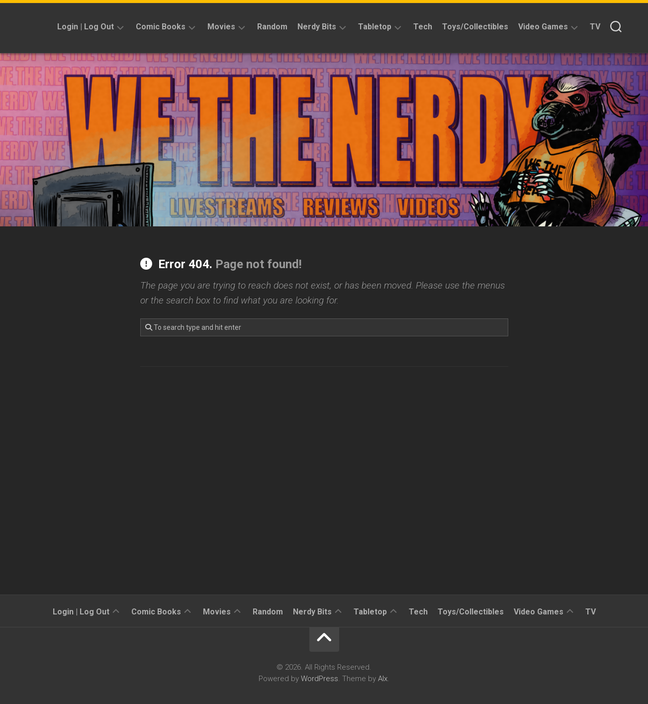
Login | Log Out (85, 26)
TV (595, 26)
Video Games (543, 26)
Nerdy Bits (316, 26)
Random (272, 26)
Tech (422, 26)
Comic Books (160, 26)
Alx (382, 678)
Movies (221, 26)
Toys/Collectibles (475, 26)
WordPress (319, 678)
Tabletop (374, 26)
